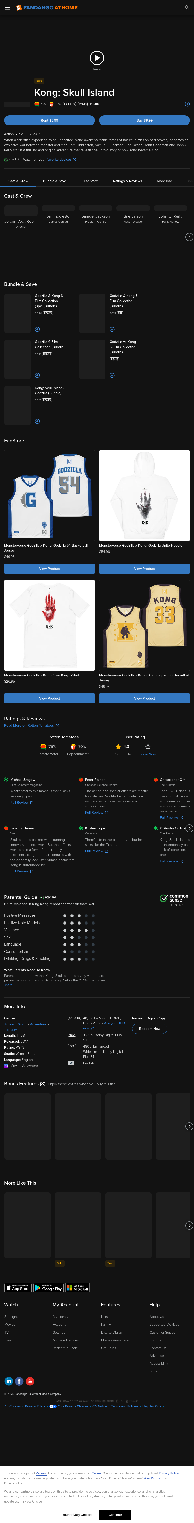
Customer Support (163, 1332)
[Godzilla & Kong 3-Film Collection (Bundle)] (130, 301)
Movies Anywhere (115, 1340)
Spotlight (11, 1317)
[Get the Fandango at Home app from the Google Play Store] (48, 1287)
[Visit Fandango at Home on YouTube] (30, 1382)
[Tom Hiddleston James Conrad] (58, 237)
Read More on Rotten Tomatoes (31, 725)
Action (9, 1024)
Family (106, 1324)
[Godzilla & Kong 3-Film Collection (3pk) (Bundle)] (55, 301)
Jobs (153, 1371)
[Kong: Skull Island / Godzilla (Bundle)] (55, 390)
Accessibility (159, 1363)
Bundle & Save (54, 181)
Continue (115, 1515)
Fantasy (10, 1029)
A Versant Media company (45, 1394)
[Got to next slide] (189, 237)
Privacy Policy (35, 1406)
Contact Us (158, 1348)
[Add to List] (187, 104)
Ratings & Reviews (127, 181)
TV (6, 1332)
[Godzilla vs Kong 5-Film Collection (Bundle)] (130, 347)
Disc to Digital (111, 1332)
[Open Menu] (7, 7)
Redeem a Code (65, 1348)
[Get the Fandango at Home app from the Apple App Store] (18, 1287)
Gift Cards (108, 1348)
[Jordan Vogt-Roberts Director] (21, 237)
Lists (104, 1317)
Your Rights (152, 1478)
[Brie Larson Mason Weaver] (133, 237)
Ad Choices (12, 1406)
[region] (97, 1494)
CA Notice (99, 1406)
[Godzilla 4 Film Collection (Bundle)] (55, 344)
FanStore (91, 181)
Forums (155, 1340)
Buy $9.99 (145, 120)
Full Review (21, 802)
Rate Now (148, 754)
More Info (164, 181)
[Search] (187, 8)
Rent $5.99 (49, 120)
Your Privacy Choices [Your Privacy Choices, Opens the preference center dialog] (77, 1515)
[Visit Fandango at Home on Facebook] (19, 1382)
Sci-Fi (22, 1024)
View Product (49, 569)
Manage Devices (66, 1340)
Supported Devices (164, 1324)
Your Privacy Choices (73, 1406)
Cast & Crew (18, 181)
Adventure (38, 1024)
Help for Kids (151, 1406)
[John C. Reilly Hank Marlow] (170, 237)
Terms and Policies (124, 1406)
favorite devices (61, 159)
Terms (96, 1473)
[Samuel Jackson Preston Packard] (96, 237)
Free (7, 1340)
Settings (59, 1332)
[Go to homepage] (47, 8)
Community (122, 754)
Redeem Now (149, 1029)
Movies (9, 1324)
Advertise (157, 1356)
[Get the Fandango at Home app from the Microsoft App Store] (77, 1287)
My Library (60, 1317)
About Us (157, 1317)
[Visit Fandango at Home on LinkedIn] (8, 1382)
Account (59, 1324)
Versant (41, 1473)
